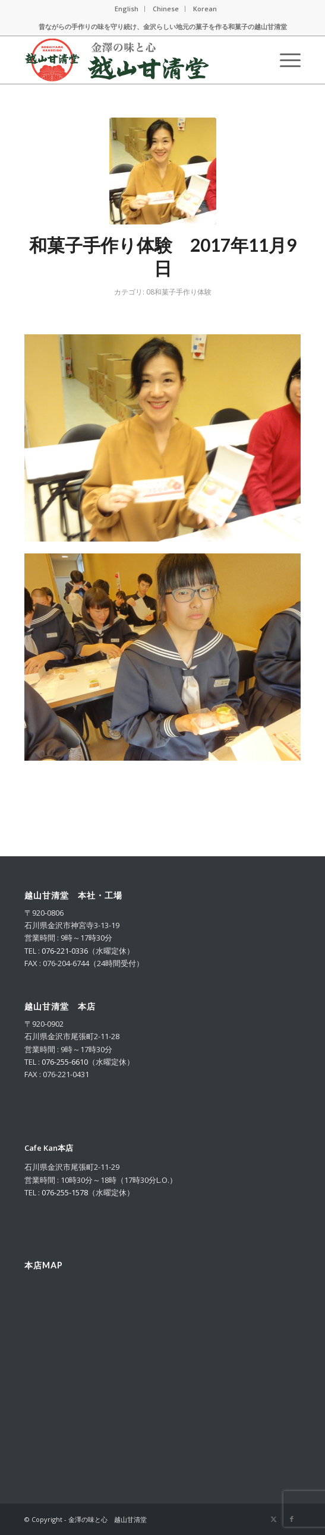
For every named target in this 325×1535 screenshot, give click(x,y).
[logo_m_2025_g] (134, 60)
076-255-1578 (65, 1192)
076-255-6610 (65, 1061)
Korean (205, 8)
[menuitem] (127, 9)
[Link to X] (274, 1519)
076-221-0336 (65, 950)
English (126, 8)
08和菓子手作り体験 (179, 292)
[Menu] (284, 60)
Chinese (166, 8)
